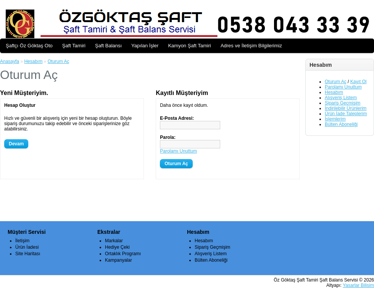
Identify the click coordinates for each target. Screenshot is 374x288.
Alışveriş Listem (341, 97)
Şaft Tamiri (73, 45)
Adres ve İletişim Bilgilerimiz (251, 45)
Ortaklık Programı (123, 253)
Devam (16, 143)
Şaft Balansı (108, 45)
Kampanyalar (118, 260)
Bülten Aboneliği (341, 124)
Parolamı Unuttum (343, 87)
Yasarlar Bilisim (358, 285)
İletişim (22, 240)
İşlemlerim (335, 119)
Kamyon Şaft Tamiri (189, 45)
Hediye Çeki (117, 247)
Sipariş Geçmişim (342, 103)
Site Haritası (27, 253)
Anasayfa (9, 61)
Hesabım (334, 92)
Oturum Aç (336, 81)
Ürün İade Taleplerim (346, 113)
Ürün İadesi (27, 247)
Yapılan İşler (144, 45)
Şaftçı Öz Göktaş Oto (29, 45)
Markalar (114, 240)
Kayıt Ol (358, 81)
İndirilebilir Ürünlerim (345, 108)
